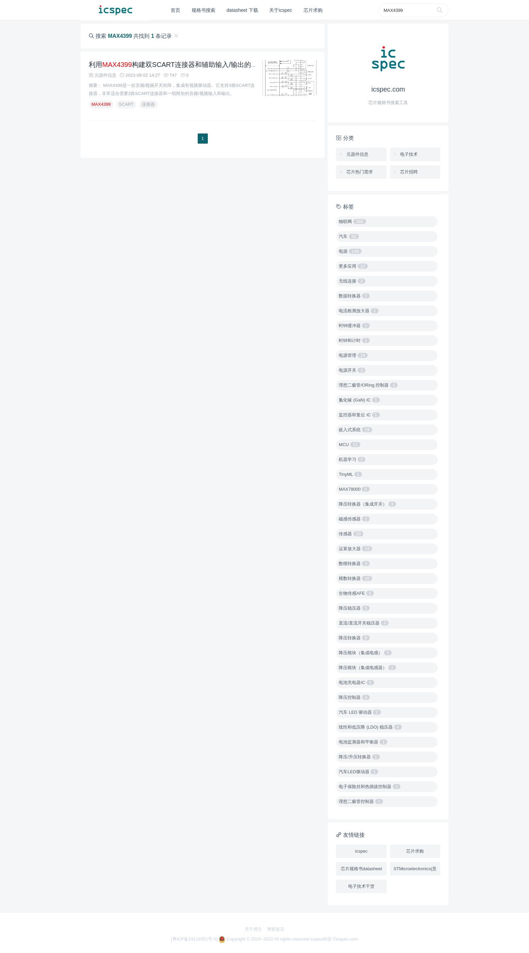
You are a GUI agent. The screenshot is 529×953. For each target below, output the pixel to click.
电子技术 (405, 154)
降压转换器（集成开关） (367, 504)
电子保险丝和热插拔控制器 (369, 786)
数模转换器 (354, 563)
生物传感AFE (356, 593)
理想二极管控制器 (361, 801)
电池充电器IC (356, 682)
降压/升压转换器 (359, 756)
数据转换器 (354, 295)
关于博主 (253, 929)
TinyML (350, 474)
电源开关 (352, 370)
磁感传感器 (354, 518)
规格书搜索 (203, 10)
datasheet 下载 (242, 10)
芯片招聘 (405, 171)
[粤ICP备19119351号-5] (195, 939)
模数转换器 (355, 578)
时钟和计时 (354, 340)
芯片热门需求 (356, 171)
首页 (175, 10)
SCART (126, 111)
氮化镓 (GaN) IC (359, 399)
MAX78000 (354, 489)
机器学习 (352, 459)
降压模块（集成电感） (365, 652)
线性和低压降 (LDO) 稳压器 (370, 727)
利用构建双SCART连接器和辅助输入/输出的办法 (176, 72)
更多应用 (353, 266)
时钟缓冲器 (354, 325)
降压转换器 (354, 637)
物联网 (352, 221)
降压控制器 (354, 697)
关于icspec (280, 10)
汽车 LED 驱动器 (360, 712)
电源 (350, 251)
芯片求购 (313, 10)
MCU (349, 444)
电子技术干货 (361, 886)
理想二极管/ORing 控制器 (368, 385)
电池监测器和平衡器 (363, 741)
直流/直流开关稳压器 (363, 623)
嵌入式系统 (355, 429)
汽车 (349, 236)
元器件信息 (353, 154)
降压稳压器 (354, 608)
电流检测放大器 (359, 310)
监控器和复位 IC (359, 414)
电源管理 (353, 355)
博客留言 (275, 929)
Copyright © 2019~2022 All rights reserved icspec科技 (276, 939)
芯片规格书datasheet (361, 868)
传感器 (351, 533)
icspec (361, 851)
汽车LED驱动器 (358, 771)
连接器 (148, 111)
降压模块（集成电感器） (367, 667)
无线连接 (352, 281)
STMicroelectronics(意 (415, 868)
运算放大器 (355, 548)
